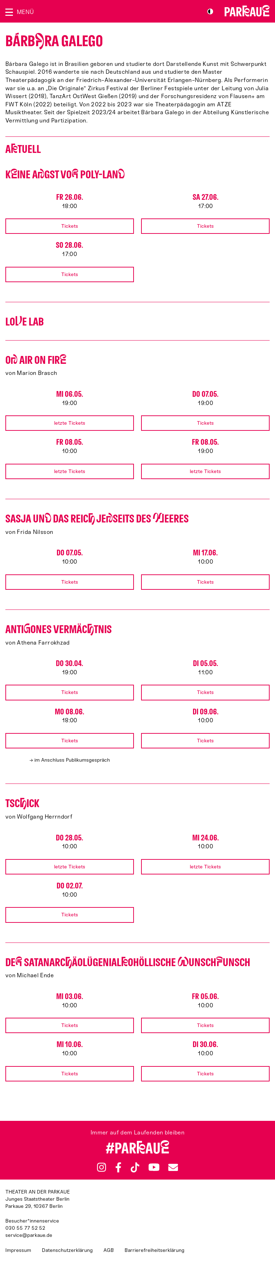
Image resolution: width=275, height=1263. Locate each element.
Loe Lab (24, 322)
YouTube (154, 1167)
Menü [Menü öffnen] (25, 12)
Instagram (101, 1167)
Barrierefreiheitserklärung (154, 1250)
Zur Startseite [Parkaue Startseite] (247, 11)
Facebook (118, 1167)
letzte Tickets (69, 423)
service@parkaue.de (28, 1235)
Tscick (22, 803)
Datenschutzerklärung (67, 1250)
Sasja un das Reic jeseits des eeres (97, 519)
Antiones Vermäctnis (58, 629)
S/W (210, 11)
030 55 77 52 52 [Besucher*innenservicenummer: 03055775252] (25, 1228)
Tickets (69, 226)
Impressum (18, 1250)
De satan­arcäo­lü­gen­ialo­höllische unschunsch (127, 962)
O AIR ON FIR (35, 360)
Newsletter (173, 1167)
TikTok (135, 1167)
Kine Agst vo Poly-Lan (65, 174)
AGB (108, 1250)
